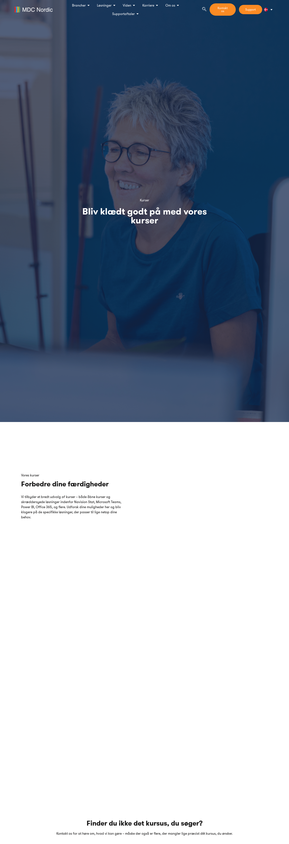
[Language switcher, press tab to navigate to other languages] (268, 10)
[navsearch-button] (204, 9)
